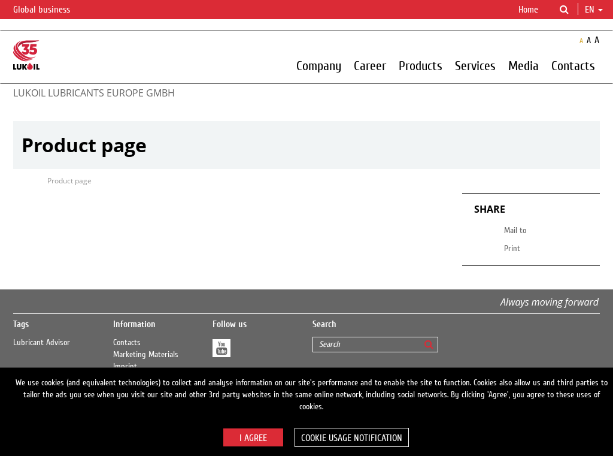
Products (420, 65)
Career (370, 65)
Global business (48, 10)
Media (523, 65)
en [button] (594, 9)
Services (475, 65)
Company (318, 65)
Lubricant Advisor (41, 343)
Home (528, 9)
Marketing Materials (145, 355)
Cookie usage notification (351, 438)
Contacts (573, 65)
